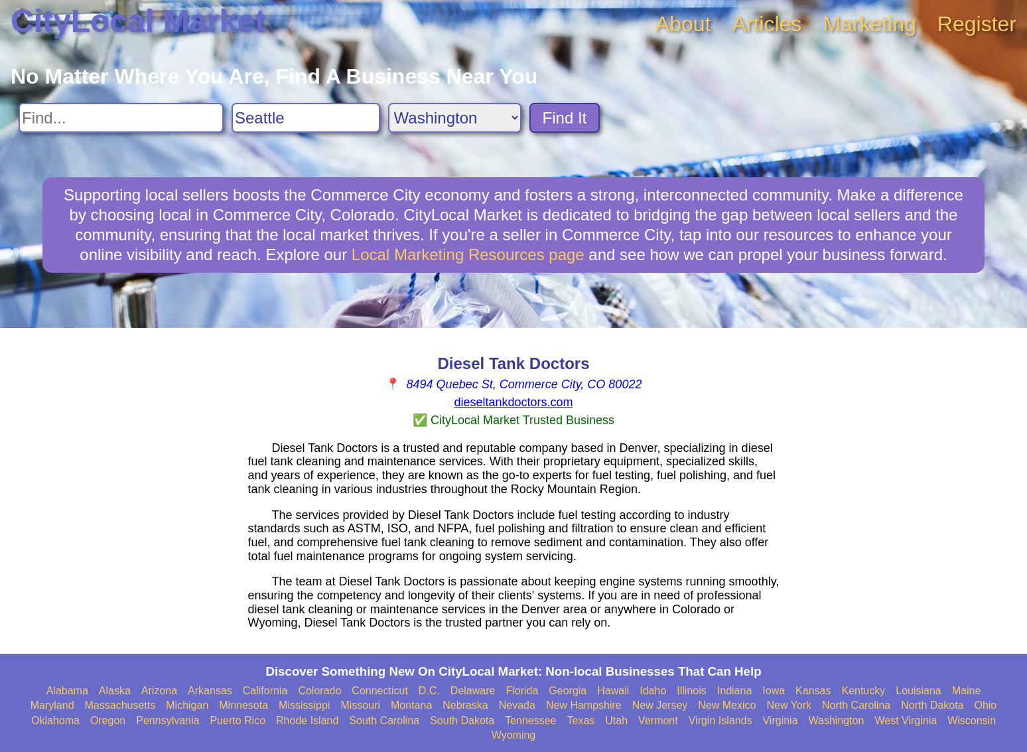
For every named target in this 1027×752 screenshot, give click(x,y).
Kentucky (863, 690)
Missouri (360, 705)
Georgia (567, 690)
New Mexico (727, 705)
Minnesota (243, 705)
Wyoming (514, 735)
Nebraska (465, 705)
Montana (411, 705)
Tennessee (530, 720)
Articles (766, 24)
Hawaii (613, 690)
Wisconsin (971, 720)
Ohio (985, 705)
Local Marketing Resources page (468, 254)
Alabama (67, 690)
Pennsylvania (167, 720)
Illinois (691, 690)
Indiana (734, 690)
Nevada (517, 705)
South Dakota (462, 720)
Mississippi (304, 705)
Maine (966, 690)
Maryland (52, 705)
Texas (581, 720)
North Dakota (932, 705)
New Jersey (660, 705)
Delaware (473, 690)
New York (788, 705)
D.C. (429, 690)
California (265, 690)
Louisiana (918, 690)
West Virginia (905, 720)
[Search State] (454, 118)
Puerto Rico (237, 720)
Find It (565, 118)
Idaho (653, 690)
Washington (836, 720)
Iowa (773, 690)
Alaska (115, 690)
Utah (616, 720)
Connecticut (380, 690)
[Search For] (121, 118)
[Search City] (306, 118)
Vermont (658, 720)
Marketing (869, 24)
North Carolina (856, 705)
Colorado (319, 690)
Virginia (779, 720)
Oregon (107, 720)
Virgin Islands (720, 720)
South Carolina (384, 720)
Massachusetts (120, 705)
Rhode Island (307, 720)
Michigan (187, 705)
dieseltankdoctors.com (513, 402)
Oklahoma (55, 720)
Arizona (159, 690)
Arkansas (210, 690)
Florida (522, 690)
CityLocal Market (138, 20)
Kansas (813, 690)
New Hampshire (584, 705)
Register (976, 24)
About (683, 24)
